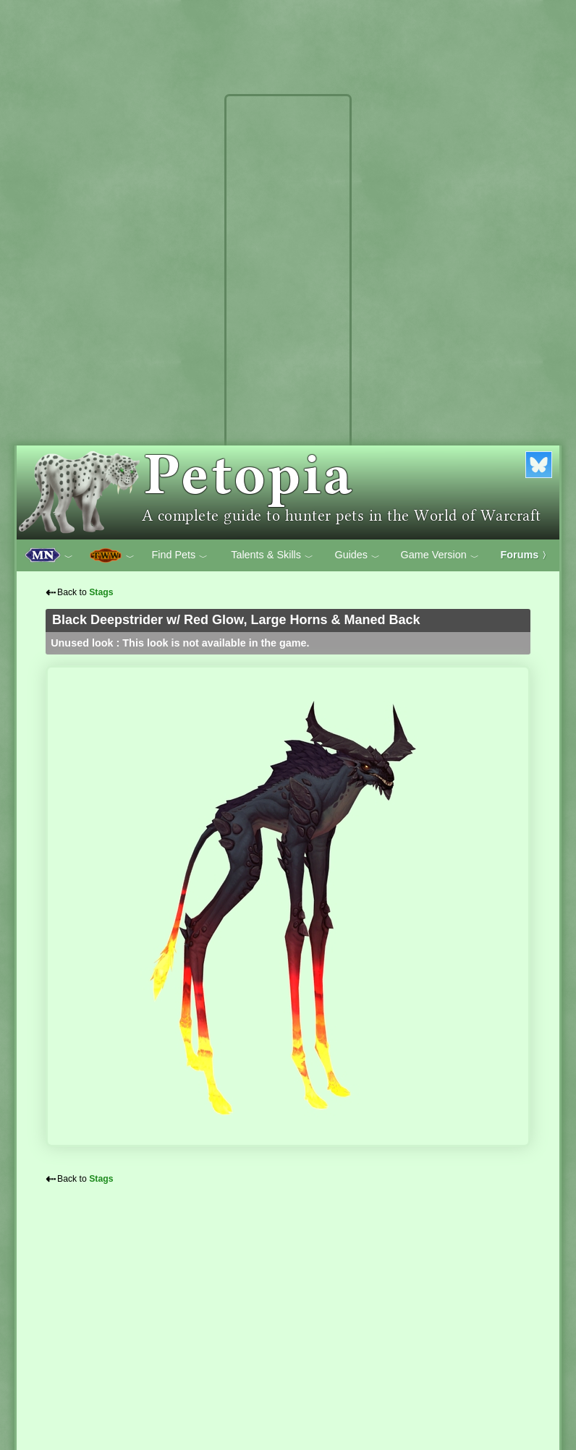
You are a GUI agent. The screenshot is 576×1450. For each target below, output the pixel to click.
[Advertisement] (288, 317)
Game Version (440, 555)
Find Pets (179, 555)
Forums (526, 554)
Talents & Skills (272, 555)
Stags (101, 592)
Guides (357, 555)
